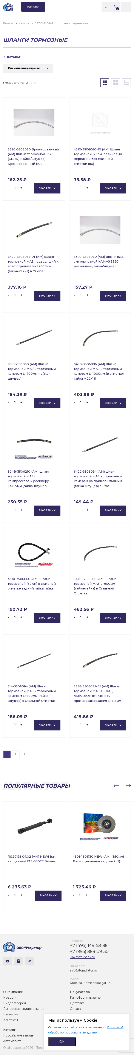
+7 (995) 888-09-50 (89, 951)
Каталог (9, 1030)
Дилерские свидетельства (23, 1009)
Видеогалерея (14, 1003)
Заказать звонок (82, 957)
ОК (62, 1042)
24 (30, 82)
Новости (10, 997)
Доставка (77, 1003)
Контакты (10, 1020)
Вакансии (10, 1014)
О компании (13, 992)
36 (34, 82)
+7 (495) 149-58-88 (89, 945)
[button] (116, 785)
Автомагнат (12, 1041)
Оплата (75, 1009)
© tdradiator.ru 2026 (18, 1048)
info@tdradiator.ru (83, 970)
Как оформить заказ (85, 997)
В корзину (47, 188)
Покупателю (80, 992)
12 (26, 82)
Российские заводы (18, 1035)
